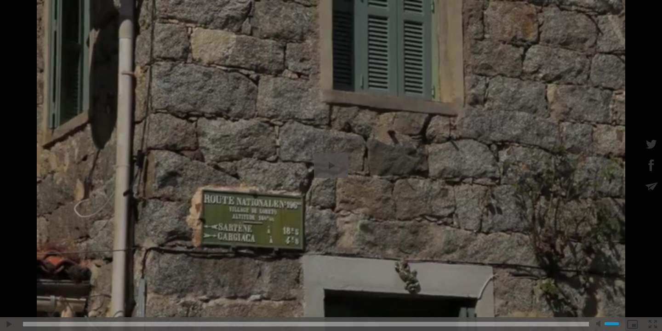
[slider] (306, 324)
